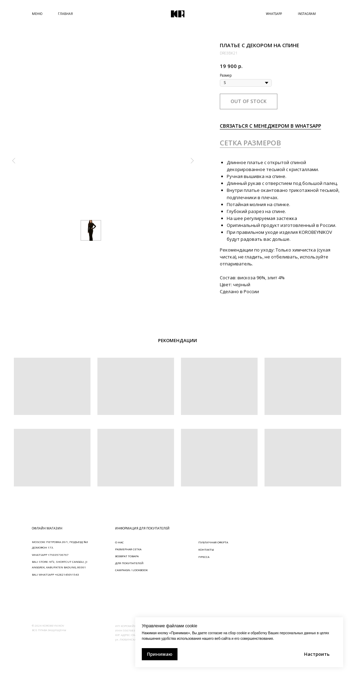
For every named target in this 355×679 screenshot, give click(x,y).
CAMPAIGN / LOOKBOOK (131, 570)
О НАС (119, 542)
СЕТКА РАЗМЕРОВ (250, 142)
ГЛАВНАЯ (65, 13)
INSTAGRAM (307, 13)
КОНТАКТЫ (206, 549)
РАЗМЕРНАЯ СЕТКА (128, 549)
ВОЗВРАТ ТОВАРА (127, 556)
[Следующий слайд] (192, 161)
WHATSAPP (274, 13)
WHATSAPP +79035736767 (50, 555)
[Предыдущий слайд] (14, 161)
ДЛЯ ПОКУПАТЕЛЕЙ (129, 563)
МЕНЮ (37, 13)
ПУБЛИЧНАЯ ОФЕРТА (213, 542)
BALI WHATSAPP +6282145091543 (55, 574)
